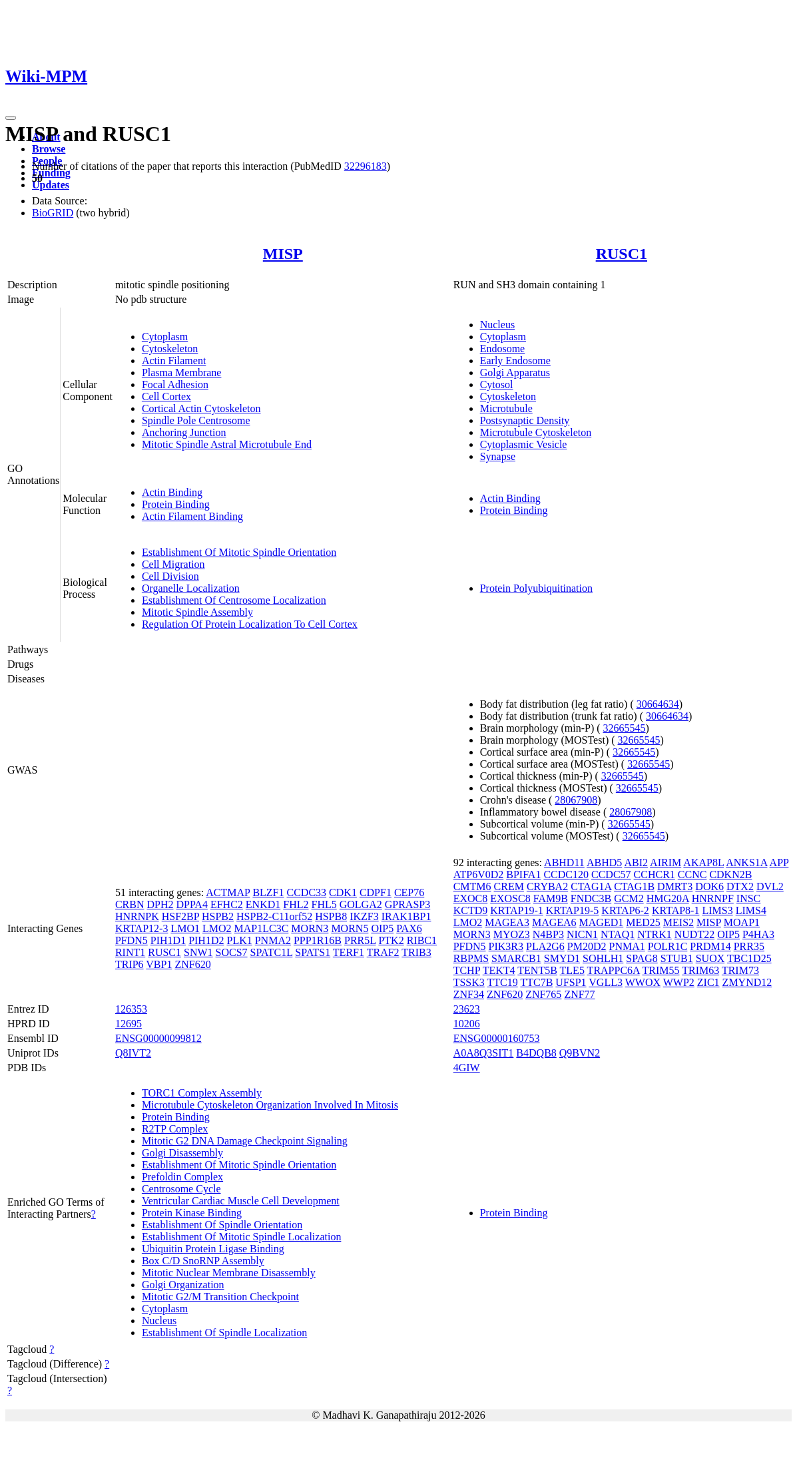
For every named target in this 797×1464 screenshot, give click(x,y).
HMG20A (668, 898)
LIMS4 (751, 910)
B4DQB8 (536, 1053)
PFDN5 (131, 940)
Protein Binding (176, 504)
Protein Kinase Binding (192, 1212)
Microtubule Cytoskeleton (536, 432)
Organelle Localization (191, 588)
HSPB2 (218, 916)
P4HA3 (758, 934)
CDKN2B (730, 874)
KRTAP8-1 (676, 910)
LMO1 (185, 928)
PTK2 (390, 940)
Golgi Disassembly (182, 1152)
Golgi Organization (183, 1284)
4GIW (466, 1067)
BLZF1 (268, 892)
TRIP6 (129, 964)
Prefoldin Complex (182, 1176)
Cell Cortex (166, 396)
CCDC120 (566, 874)
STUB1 (677, 958)
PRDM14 (710, 946)
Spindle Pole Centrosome (196, 420)
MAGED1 (601, 922)
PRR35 (749, 946)
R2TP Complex (175, 1128)
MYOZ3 (511, 934)
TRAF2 (383, 952)
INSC (748, 898)
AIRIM (665, 862)
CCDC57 (611, 874)
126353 (131, 1009)
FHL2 (295, 904)
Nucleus (497, 324)
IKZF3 (364, 916)
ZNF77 (579, 994)
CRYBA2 (547, 886)
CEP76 (409, 892)
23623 (466, 1009)
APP (779, 862)
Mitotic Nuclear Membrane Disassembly (229, 1272)
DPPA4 (191, 904)
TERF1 (348, 952)
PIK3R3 (506, 946)
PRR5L (360, 940)
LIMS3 (717, 910)
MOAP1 (742, 922)
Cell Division (170, 576)
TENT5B (537, 970)
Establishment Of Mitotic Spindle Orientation (239, 552)
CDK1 (343, 892)
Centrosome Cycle (181, 1188)
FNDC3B (591, 898)
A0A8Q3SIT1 (483, 1053)
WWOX (643, 982)
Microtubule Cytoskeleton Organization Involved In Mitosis (270, 1104)
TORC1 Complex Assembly (202, 1092)
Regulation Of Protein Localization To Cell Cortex (250, 624)
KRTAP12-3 (141, 928)
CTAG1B (634, 886)
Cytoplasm (165, 336)
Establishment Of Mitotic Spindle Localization (242, 1236)
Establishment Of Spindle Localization (224, 1332)
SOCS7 (232, 952)
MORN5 (349, 928)
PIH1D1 (168, 940)
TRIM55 (660, 970)
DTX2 (740, 886)
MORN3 (309, 928)
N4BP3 (548, 934)
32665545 (624, 728)
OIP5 (382, 928)
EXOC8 (470, 898)
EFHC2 (226, 904)
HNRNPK (137, 916)
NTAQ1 (618, 934)
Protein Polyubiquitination (536, 588)
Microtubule (506, 408)
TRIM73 (740, 970)
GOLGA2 (361, 904)
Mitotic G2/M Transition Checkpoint (220, 1296)
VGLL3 (606, 982)
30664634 (658, 704)
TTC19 (502, 982)
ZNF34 (468, 994)
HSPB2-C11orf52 (274, 916)
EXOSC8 (510, 898)
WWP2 (678, 982)
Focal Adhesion (175, 384)
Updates (50, 184)
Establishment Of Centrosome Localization (234, 600)
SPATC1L (271, 952)
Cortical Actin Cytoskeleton (201, 408)
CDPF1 (376, 892)
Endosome (502, 348)
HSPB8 (331, 916)
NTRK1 (654, 934)
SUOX (710, 958)
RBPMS (471, 958)
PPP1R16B (318, 940)
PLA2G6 (545, 946)
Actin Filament (174, 360)
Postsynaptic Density (525, 420)
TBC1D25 (749, 958)
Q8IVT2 (133, 1053)
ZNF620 (192, 964)
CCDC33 (307, 892)
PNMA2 (273, 940)
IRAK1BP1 (406, 916)
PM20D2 (587, 946)
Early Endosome (515, 360)
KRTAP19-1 (516, 910)
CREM (509, 886)
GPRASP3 (407, 904)
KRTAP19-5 (572, 910)
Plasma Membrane (182, 372)
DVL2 (770, 886)
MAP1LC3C (261, 928)
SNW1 (198, 952)
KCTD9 (470, 910)
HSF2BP (180, 916)
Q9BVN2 (579, 1053)
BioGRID (52, 212)
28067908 (576, 800)
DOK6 (709, 886)
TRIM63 (700, 970)
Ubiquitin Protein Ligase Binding (213, 1248)
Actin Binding (172, 492)
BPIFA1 (523, 874)
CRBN (129, 904)
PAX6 (409, 928)
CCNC (692, 874)
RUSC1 (621, 253)
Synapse (497, 456)
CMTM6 (472, 886)
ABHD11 (564, 862)
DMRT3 (674, 886)
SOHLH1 (603, 958)
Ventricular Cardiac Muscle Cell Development (241, 1200)
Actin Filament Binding (192, 516)
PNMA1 (627, 946)
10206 (466, 1023)
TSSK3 (469, 982)
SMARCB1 (516, 958)
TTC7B (536, 982)
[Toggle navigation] (10, 118)
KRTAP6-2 (625, 910)
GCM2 (628, 898)
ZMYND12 (747, 982)
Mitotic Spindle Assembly (197, 612)
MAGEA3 (507, 922)
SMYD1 (562, 958)
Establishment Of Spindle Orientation (222, 1224)
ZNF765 (543, 994)
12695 (128, 1023)
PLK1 (239, 940)
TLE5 (572, 970)
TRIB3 (416, 952)
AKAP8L (703, 862)
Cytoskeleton (170, 348)
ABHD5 (604, 862)
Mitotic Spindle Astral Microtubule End (227, 444)
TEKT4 (499, 970)
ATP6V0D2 (478, 874)
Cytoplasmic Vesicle (523, 444)
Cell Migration (173, 564)
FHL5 (324, 904)
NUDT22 (694, 934)
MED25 (643, 922)
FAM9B (550, 898)
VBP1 (159, 964)
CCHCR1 (654, 874)
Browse (48, 148)
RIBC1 (422, 940)
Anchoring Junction (184, 432)
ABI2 (636, 862)
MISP (283, 253)
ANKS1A (746, 862)
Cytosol (496, 384)
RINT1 (130, 952)
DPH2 (159, 904)
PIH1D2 (206, 940)
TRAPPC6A (613, 970)
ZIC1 (708, 982)
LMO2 (217, 928)
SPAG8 (641, 958)
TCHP (466, 970)
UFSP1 (570, 982)
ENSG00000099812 (158, 1038)
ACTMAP (228, 892)
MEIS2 (678, 922)
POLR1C (668, 946)
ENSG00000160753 (496, 1038)
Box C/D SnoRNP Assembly (203, 1260)
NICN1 (582, 934)
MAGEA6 (554, 922)
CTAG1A (591, 886)
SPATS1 (312, 952)
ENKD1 (263, 904)
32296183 (365, 166)
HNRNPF (713, 898)
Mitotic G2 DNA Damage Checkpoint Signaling (245, 1140)
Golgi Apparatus (515, 372)
